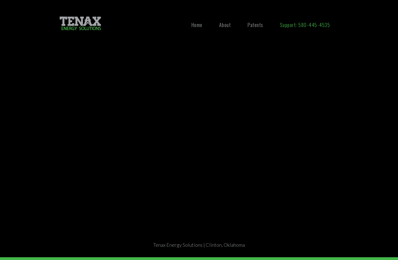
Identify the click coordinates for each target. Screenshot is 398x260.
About (225, 24)
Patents (255, 24)
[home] (80, 23)
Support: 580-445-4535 (305, 24)
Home (197, 24)
